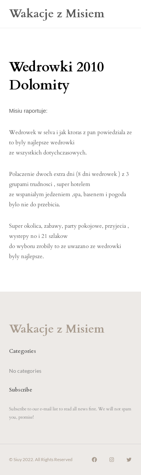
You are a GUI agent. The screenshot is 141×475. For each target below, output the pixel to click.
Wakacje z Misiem (57, 13)
